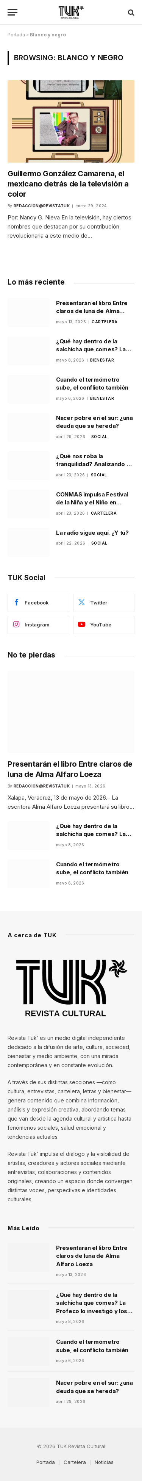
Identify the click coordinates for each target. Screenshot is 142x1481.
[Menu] (12, 12)
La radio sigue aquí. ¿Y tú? (92, 532)
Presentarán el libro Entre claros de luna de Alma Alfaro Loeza (92, 311)
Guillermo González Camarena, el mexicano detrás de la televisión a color (68, 184)
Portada (16, 35)
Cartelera (75, 1462)
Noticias (104, 1462)
